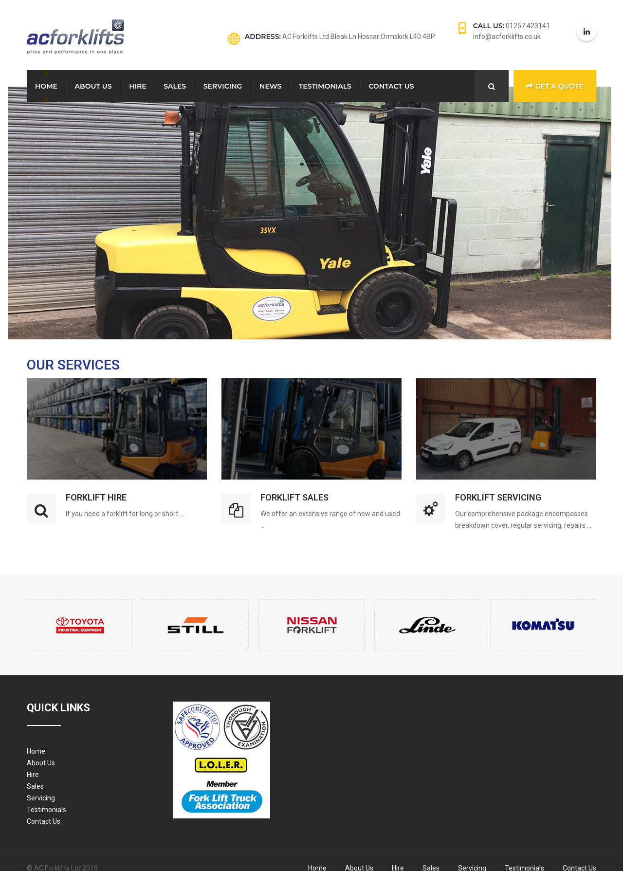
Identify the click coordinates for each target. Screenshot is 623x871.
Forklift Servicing (498, 497)
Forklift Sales (294, 497)
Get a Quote (555, 86)
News (270, 86)
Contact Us (391, 86)
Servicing (222, 86)
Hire (137, 86)
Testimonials (325, 86)
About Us (93, 86)
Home (46, 86)
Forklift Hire (96, 497)
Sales (175, 86)
